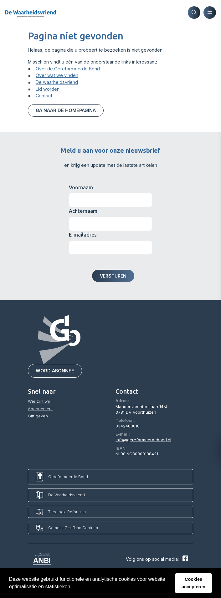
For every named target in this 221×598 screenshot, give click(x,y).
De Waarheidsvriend (60, 495)
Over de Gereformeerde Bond (68, 68)
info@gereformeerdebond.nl (143, 439)
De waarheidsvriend (57, 82)
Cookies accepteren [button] (193, 583)
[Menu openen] (209, 12)
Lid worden (47, 89)
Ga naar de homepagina (66, 110)
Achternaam (83, 211)
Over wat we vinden (57, 75)
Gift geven (38, 415)
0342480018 (128, 425)
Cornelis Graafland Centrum (67, 528)
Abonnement (40, 408)
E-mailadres (83, 235)
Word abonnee (55, 371)
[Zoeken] (194, 12)
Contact (44, 95)
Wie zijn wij (39, 401)
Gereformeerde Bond (62, 477)
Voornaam (81, 187)
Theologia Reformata (61, 512)
